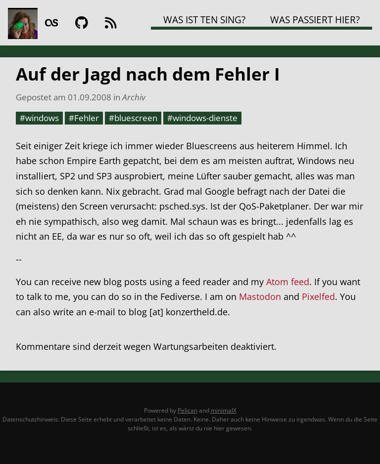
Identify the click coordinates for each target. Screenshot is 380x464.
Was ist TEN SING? (204, 19)
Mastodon (260, 296)
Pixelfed (318, 296)
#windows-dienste (202, 118)
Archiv (133, 97)
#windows (39, 118)
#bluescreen (133, 118)
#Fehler (84, 118)
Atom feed (287, 282)
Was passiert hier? (315, 19)
